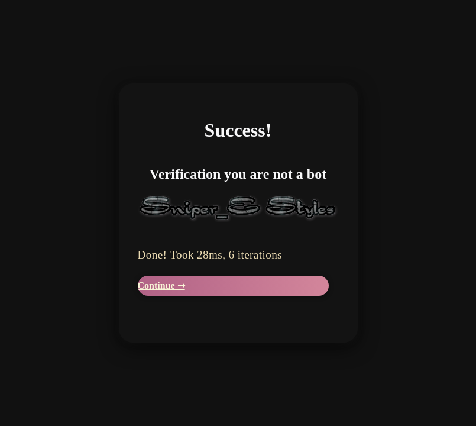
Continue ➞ (161, 285)
